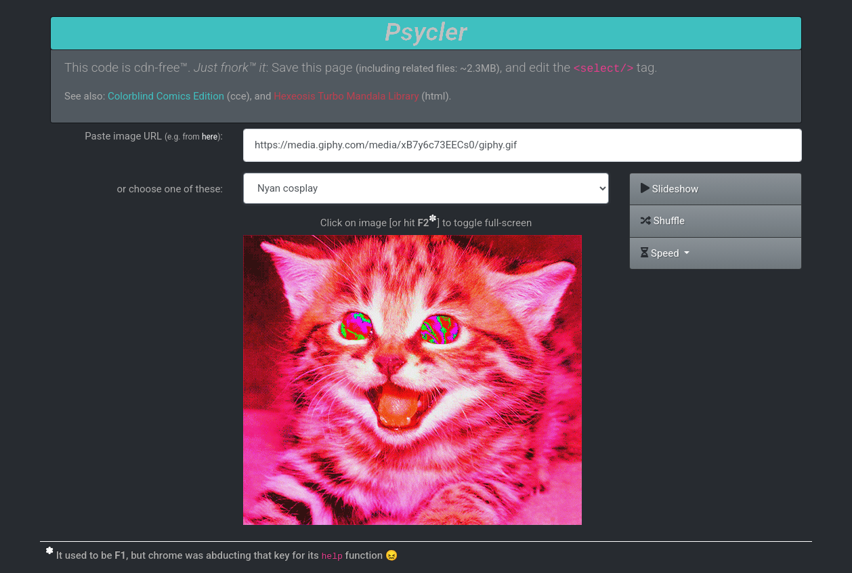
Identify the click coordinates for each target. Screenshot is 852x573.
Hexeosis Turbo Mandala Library (346, 96)
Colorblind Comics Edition (166, 96)
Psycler (426, 32)
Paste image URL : (154, 136)
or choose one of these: (170, 189)
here (209, 137)
